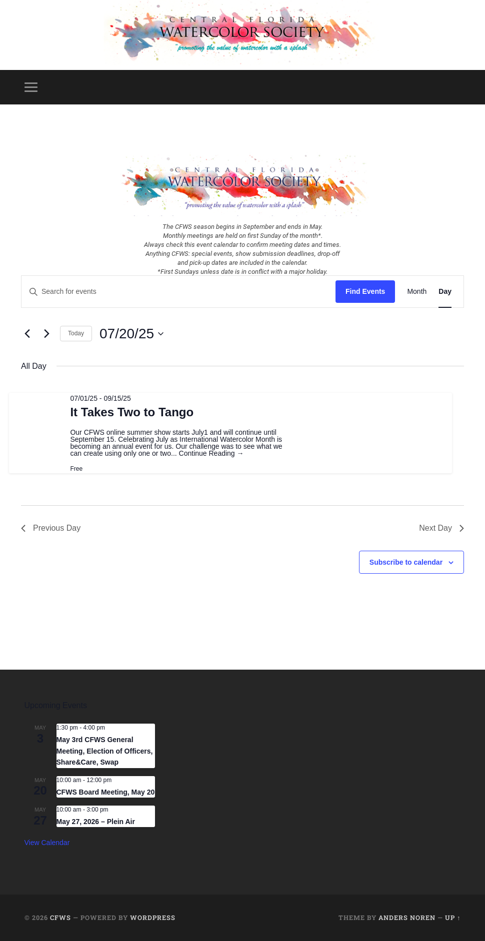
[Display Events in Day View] (445, 291)
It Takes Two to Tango (132, 412)
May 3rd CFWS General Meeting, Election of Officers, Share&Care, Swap (104, 751)
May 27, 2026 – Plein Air (95, 822)
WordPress (153, 918)
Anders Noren (407, 918)
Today (76, 333)
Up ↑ (452, 918)
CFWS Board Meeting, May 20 (105, 792)
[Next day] (46, 334)
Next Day (441, 528)
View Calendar (47, 843)
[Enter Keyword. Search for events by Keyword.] (179, 291)
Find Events (365, 291)
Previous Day (50, 528)
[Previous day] (27, 334)
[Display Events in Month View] (416, 291)
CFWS (60, 918)
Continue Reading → (211, 453)
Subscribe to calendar (406, 562)
